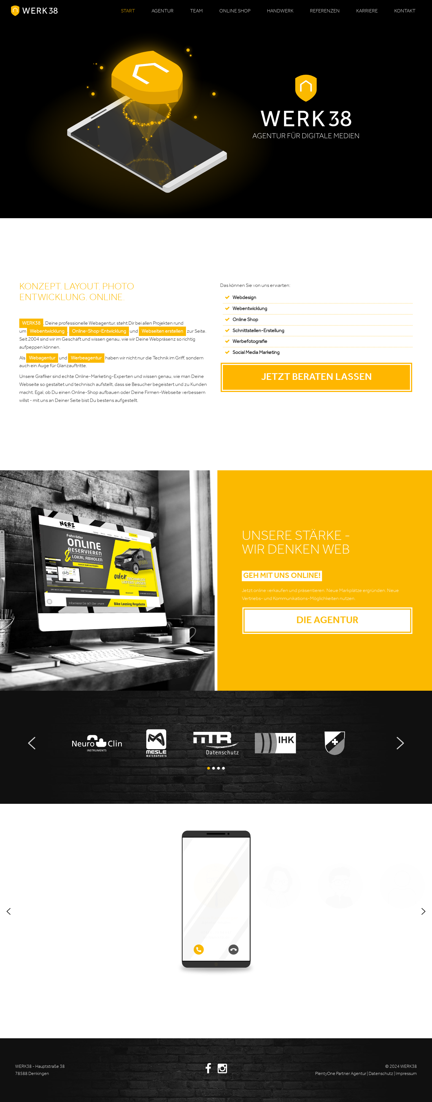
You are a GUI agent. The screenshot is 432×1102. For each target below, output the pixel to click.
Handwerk (280, 11)
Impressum (406, 1073)
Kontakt (404, 11)
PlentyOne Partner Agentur (340, 1073)
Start (128, 11)
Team (196, 11)
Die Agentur (346, 620)
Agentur (163, 11)
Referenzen (325, 11)
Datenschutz (381, 1073)
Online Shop (245, 319)
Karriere (367, 11)
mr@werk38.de (216, 937)
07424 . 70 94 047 (216, 932)
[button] (97, 743)
